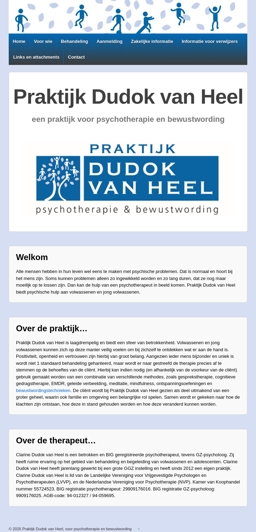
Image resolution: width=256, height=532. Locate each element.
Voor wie (43, 41)
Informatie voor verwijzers (210, 41)
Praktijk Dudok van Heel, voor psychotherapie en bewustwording (77, 529)
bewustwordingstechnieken (43, 390)
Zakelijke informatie (152, 41)
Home (19, 41)
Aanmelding (109, 41)
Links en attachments (36, 57)
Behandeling (74, 41)
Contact (76, 57)
